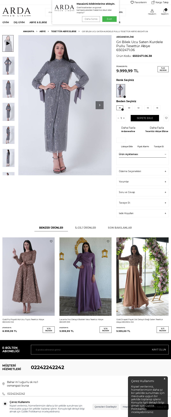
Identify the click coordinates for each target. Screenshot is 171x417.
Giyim (5, 22)
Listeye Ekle (127, 146)
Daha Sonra (91, 19)
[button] (100, 105)
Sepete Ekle (145, 118)
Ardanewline (125, 36)
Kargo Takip (160, 2)
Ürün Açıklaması (142, 154)
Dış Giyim (19, 22)
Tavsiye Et (159, 146)
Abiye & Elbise (38, 22)
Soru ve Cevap (142, 192)
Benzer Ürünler (51, 227)
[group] (65, 105)
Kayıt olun (159, 349)
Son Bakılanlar (120, 227)
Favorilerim (139, 2)
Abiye (43, 31)
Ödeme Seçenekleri (142, 171)
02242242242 (47, 367)
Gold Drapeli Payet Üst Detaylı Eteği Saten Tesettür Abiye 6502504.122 (139, 320)
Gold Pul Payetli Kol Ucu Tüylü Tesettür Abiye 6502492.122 (23, 320)
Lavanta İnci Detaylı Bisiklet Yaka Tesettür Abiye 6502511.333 (81, 320)
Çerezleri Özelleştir (106, 406)
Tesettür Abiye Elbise (63, 31)
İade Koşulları (142, 213)
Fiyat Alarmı (143, 146)
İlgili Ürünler (85, 227)
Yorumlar (142, 181)
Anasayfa (28, 31)
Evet (109, 19)
